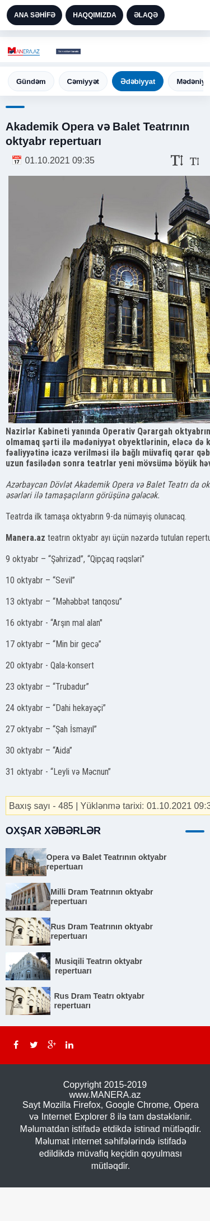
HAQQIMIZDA (94, 15)
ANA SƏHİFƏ (34, 15)
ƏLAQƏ (146, 15)
